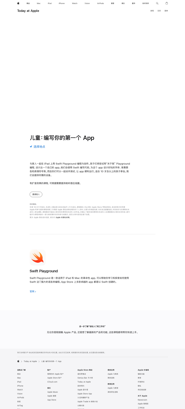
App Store (51, 389)
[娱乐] (123, 3)
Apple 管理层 (143, 393)
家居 (19, 391)
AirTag (20, 395)
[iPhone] (62, 3)
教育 (139, 367)
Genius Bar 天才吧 (85, 367)
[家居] (112, 3)
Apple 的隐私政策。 (63, 207)
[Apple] (18, 3)
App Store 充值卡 (24, 403)
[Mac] (39, 3)
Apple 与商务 (113, 363)
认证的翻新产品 (83, 387)
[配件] (133, 3)
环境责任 (141, 371)
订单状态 (81, 399)
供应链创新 (142, 379)
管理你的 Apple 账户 (55, 363)
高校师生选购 (113, 381)
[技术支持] (145, 3)
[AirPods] (100, 3)
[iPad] (50, 3)
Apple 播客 (51, 385)
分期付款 (81, 395)
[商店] (28, 3)
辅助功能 (141, 363)
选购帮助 (81, 403)
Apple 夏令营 (83, 379)
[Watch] (75, 3)
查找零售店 (82, 363)
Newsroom (142, 389)
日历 (159, 11)
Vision (19, 383)
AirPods (20, 387)
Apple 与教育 (113, 377)
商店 (19, 363)
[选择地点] (37, 136)
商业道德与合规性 (144, 405)
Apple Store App (85, 383)
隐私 (139, 375)
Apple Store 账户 (54, 367)
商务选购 (111, 367)
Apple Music (52, 381)
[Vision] (87, 3)
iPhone (20, 375)
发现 (152, 11)
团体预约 (81, 375)
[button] (157, 3)
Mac (19, 367)
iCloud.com (52, 371)
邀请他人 (36, 184)
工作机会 (141, 397)
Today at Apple (28, 10)
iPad (19, 371)
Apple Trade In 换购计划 (88, 391)
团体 (166, 11)
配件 (19, 399)
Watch (20, 379)
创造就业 (141, 401)
